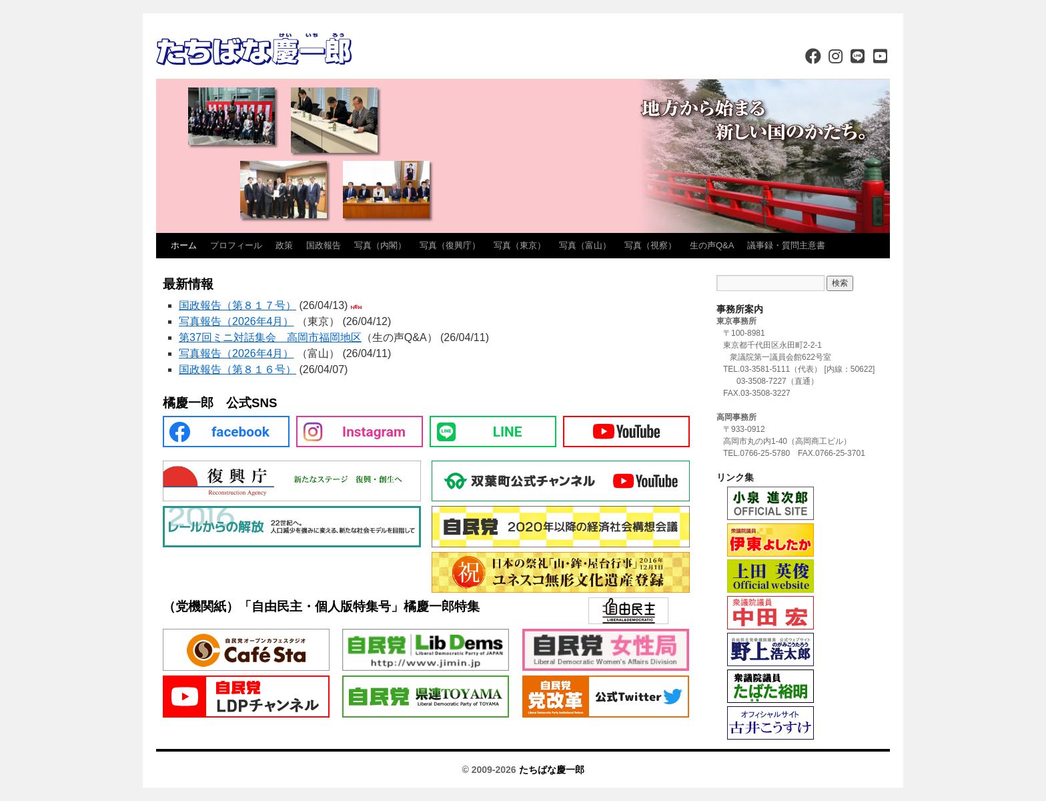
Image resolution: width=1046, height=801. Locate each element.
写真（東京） (520, 245)
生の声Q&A (712, 245)
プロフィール (236, 245)
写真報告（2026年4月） (236, 321)
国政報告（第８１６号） (237, 369)
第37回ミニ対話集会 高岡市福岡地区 (270, 337)
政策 (284, 245)
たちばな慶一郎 (551, 769)
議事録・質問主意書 (786, 245)
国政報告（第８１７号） (237, 305)
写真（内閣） (380, 245)
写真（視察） (650, 245)
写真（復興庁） (450, 245)
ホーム (184, 245)
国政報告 (323, 245)
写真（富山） (585, 245)
